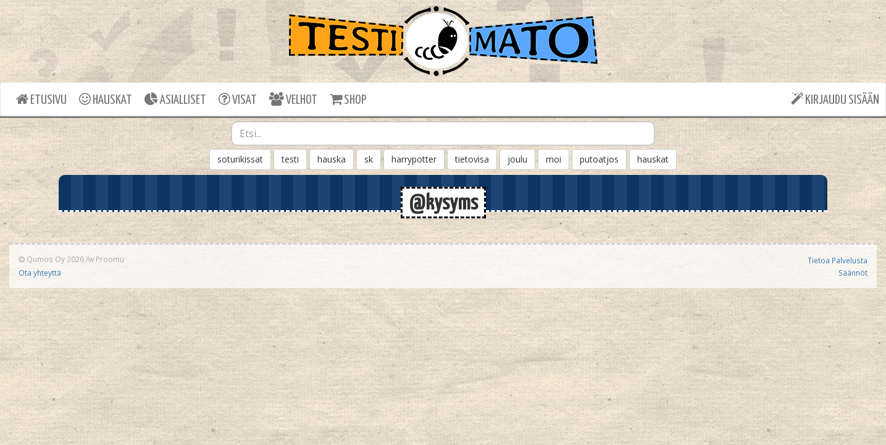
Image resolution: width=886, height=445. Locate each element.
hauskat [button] (653, 159)
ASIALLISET (175, 99)
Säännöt (852, 273)
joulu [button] (517, 159)
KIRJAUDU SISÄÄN (835, 99)
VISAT (238, 99)
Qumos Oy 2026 (51, 259)
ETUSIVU (41, 99)
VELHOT (293, 99)
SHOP (348, 99)
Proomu (110, 259)
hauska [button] (331, 159)
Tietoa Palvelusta (837, 260)
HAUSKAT (105, 99)
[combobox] (443, 133)
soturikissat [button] (240, 159)
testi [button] (290, 159)
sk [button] (368, 159)
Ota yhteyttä (40, 273)
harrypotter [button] (414, 159)
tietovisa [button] (472, 159)
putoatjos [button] (599, 159)
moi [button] (553, 159)
